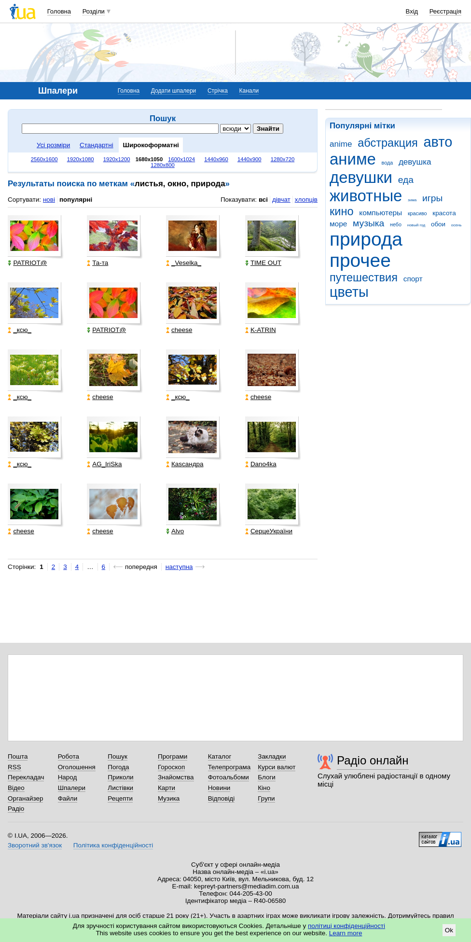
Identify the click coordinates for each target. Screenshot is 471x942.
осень (456, 225)
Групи (266, 798)
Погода (118, 767)
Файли (68, 798)
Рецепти (120, 798)
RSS (14, 767)
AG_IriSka (104, 464)
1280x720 (283, 159)
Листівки (120, 787)
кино (342, 211)
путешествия (364, 277)
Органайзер (25, 798)
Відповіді (221, 798)
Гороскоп (171, 767)
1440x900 (249, 159)
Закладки (272, 756)
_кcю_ (19, 329)
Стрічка (218, 90)
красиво (417, 213)
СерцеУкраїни (268, 531)
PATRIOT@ (27, 262)
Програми (172, 756)
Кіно (264, 787)
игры (432, 198)
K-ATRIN (260, 329)
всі (263, 199)
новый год (416, 225)
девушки (361, 177)
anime (341, 144)
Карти (166, 787)
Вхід (412, 11)
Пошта (18, 756)
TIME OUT (263, 262)
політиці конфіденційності (346, 925)
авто (438, 142)
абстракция (388, 143)
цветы (349, 292)
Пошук (117, 756)
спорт (413, 279)
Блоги (267, 777)
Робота (68, 756)
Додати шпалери (173, 90)
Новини (219, 787)
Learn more (345, 933)
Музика (169, 798)
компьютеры (380, 212)
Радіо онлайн (373, 760)
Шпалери (71, 787)
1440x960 (216, 159)
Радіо (16, 808)
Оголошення (77, 767)
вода (387, 163)
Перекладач (26, 777)
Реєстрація (445, 11)
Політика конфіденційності (113, 845)
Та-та (97, 262)
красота (444, 213)
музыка (368, 223)
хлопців (306, 199)
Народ (67, 777)
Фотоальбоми (228, 777)
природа (366, 239)
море (338, 224)
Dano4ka (261, 464)
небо (396, 224)
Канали (249, 90)
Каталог (220, 756)
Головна (59, 11)
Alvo (175, 531)
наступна (179, 566)
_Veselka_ (183, 262)
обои (438, 224)
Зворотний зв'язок (35, 845)
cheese (179, 329)
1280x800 (163, 165)
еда (406, 180)
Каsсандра (184, 464)
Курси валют (276, 767)
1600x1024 (181, 159)
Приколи (120, 777)
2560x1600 (44, 159)
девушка (415, 161)
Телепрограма (229, 767)
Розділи (94, 11)
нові (49, 199)
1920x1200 (116, 159)
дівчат (281, 199)
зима (412, 200)
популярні (75, 199)
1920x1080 (80, 159)
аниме (353, 159)
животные (366, 196)
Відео (16, 787)
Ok (449, 930)
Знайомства (176, 777)
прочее (360, 260)
